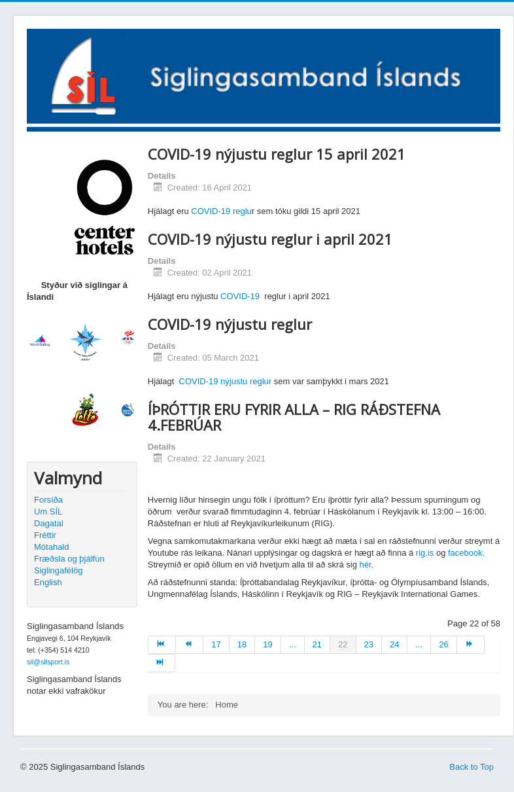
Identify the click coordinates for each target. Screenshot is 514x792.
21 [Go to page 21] (317, 644)
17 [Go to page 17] (215, 644)
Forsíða (48, 500)
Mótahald (51, 547)
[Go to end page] (161, 663)
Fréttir (45, 535)
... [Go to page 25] (418, 644)
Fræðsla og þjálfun (69, 559)
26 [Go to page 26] (443, 644)
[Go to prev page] (189, 645)
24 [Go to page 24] (394, 644)
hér (365, 564)
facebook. (466, 553)
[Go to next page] (471, 645)
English (48, 582)
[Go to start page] (162, 645)
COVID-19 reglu (221, 211)
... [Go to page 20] (292, 644)
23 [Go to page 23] (368, 644)
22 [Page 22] (342, 644)
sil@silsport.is (48, 662)
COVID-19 (240, 296)
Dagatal (48, 523)
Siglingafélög (58, 570)
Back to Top (471, 767)
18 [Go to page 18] (242, 644)
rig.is (425, 553)
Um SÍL (48, 511)
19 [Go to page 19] (267, 644)
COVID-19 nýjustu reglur (225, 381)
